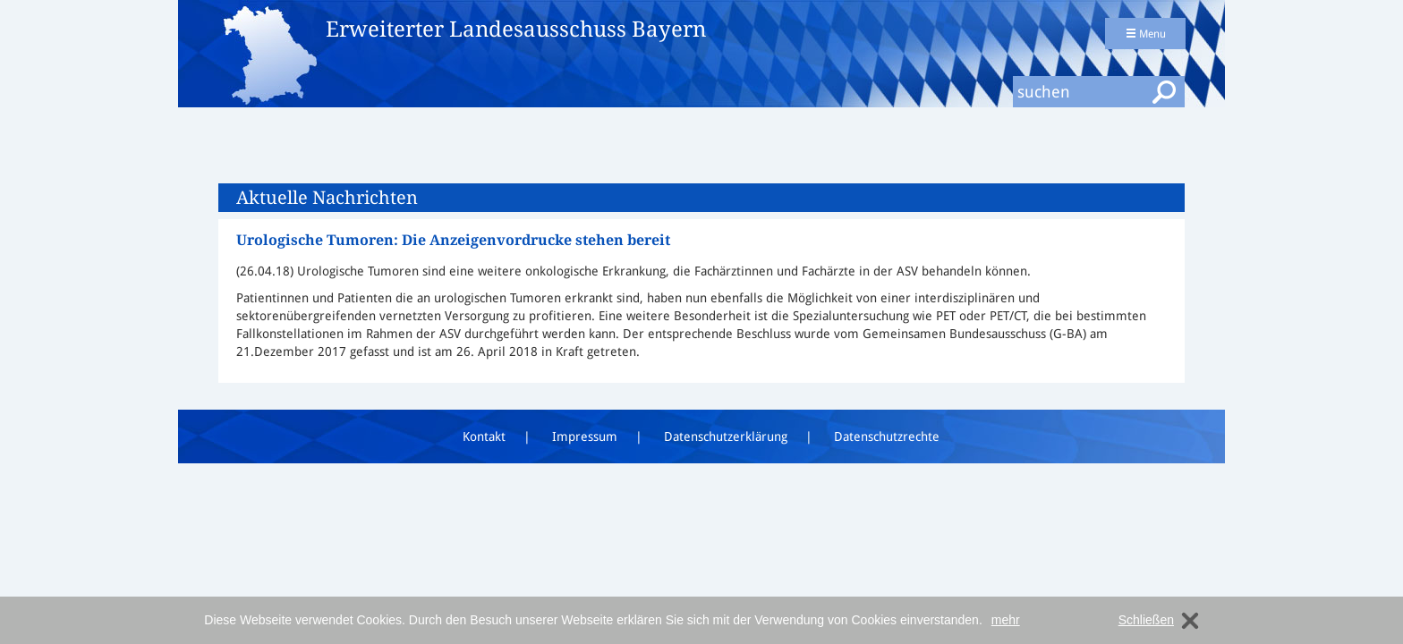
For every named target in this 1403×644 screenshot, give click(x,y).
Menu (1146, 34)
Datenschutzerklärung (725, 436)
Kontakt (484, 436)
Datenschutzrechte (887, 436)
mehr (1005, 620)
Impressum (584, 436)
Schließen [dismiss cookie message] (1146, 620)
